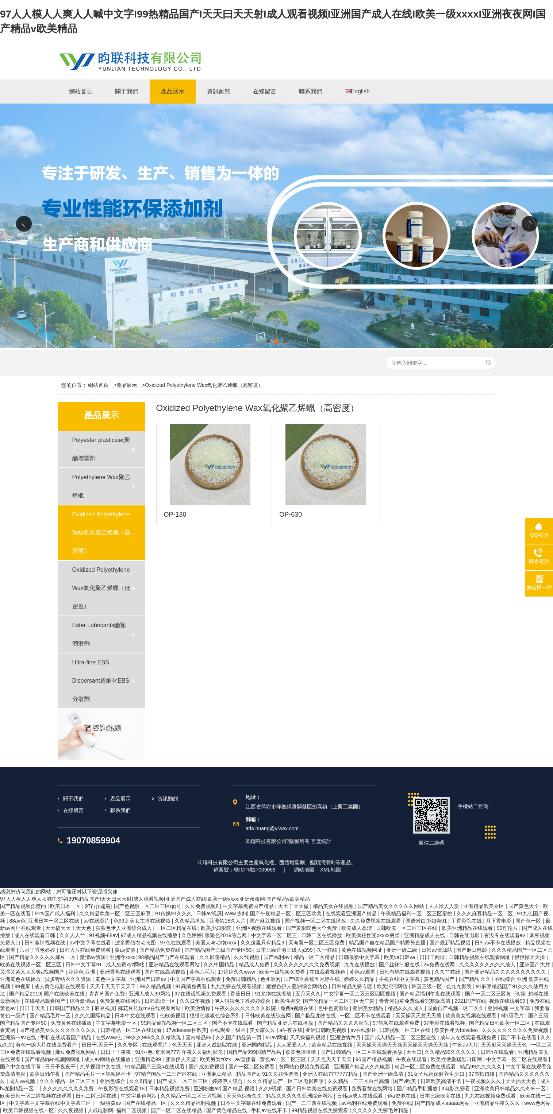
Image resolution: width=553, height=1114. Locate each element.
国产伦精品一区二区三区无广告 (339, 1001)
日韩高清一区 (161, 1001)
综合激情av (83, 1001)
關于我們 (73, 798)
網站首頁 (98, 385)
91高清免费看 (191, 986)
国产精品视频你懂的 (23, 906)
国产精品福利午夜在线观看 (430, 994)
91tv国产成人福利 (55, 913)
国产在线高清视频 (166, 972)
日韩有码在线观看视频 (405, 972)
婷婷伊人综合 (228, 1081)
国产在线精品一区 (146, 1103)
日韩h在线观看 (497, 1052)
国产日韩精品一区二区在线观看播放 (362, 1052)
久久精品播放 (190, 921)
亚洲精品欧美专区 (484, 906)
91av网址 (276, 1037)
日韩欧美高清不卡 (441, 1081)
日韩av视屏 (209, 913)
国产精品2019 (25, 994)
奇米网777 (167, 1052)
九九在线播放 (360, 964)
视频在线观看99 (508, 1001)
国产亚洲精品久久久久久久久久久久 (506, 972)
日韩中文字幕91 (84, 964)
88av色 (17, 921)
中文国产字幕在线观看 (196, 979)
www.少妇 (236, 913)
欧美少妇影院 (217, 928)
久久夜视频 (71, 1110)
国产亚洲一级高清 (383, 1074)
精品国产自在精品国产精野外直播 (388, 943)
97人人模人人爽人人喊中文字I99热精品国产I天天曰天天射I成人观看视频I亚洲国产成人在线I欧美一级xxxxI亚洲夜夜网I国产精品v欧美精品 (155, 899)
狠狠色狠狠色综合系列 (215, 1015)
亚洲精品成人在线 (425, 935)
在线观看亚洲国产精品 (352, 913)
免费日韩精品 (242, 979)
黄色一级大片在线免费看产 (47, 1045)
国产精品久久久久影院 (344, 1023)
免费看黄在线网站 (373, 1088)
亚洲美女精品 (369, 1008)
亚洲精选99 (148, 1059)
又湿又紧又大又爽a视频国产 (33, 972)
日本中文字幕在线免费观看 (251, 1103)
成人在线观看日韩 (35, 935)
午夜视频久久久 (484, 1081)
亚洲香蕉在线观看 (121, 972)
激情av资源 (93, 957)
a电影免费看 (457, 1088)
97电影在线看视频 (444, 1023)
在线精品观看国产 (45, 1001)
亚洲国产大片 (535, 964)
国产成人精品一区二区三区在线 (401, 1037)
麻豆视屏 (105, 1008)
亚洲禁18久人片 (228, 921)
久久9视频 (271, 1088)
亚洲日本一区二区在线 (54, 921)
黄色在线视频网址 (362, 950)
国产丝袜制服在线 (400, 964)
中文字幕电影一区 (117, 1023)
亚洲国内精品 (258, 1045)
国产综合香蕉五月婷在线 (312, 979)
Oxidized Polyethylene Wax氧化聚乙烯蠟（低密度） (101, 588)
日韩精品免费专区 (352, 986)
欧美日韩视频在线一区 (29, 1110)
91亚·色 (143, 1052)
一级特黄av (109, 1103)
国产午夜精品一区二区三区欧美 (286, 913)
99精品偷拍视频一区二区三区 (175, 1023)
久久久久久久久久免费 (69, 1088)
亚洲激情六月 (346, 1037)
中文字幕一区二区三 (275, 935)
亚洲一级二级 (403, 950)
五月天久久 (308, 994)
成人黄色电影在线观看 (60, 986)
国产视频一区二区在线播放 (316, 921)
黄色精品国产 (440, 979)
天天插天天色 (522, 1081)
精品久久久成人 (406, 1008)
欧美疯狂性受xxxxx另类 (373, 935)
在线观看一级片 (228, 1030)
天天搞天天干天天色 (69, 928)
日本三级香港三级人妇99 (285, 950)
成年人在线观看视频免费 (469, 1037)
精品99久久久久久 (481, 1067)
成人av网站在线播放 (108, 1059)
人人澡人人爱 (445, 906)
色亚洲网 (270, 979)
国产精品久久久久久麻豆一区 (43, 957)
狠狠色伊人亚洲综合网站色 (297, 986)
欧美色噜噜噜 (301, 1052)
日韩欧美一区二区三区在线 (407, 928)
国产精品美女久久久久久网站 (392, 906)
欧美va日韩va (400, 957)
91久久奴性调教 (281, 1074)
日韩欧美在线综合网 (268, 1015)
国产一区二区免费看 (252, 1067)
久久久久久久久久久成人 (488, 964)
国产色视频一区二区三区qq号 (148, 906)
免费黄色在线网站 (121, 1001)
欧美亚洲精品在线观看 (468, 928)
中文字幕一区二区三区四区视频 (360, 994)
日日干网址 (432, 957)
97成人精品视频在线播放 (149, 935)
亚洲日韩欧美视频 (327, 1030)
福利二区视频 (132, 1110)
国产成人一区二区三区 (183, 1081)
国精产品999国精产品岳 (255, 1052)
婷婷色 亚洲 (82, 972)
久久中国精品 (220, 964)
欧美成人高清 (357, 928)
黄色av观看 (363, 972)
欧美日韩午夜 (46, 1074)
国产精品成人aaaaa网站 (443, 1103)
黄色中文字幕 (111, 979)
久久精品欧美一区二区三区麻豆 (115, 913)
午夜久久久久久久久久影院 (246, 1008)
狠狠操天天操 (530, 957)
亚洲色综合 (113, 1081)
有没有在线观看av (505, 935)
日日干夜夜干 (61, 1067)
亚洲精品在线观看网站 (175, 964)
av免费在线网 (440, 964)
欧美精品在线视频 (332, 1045)
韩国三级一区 (427, 986)
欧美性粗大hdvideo (456, 1030)
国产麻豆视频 (266, 921)
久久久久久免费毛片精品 (381, 1110)
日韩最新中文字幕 (360, 957)
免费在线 (402, 1103)
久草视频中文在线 (101, 1067)
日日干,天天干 (98, 1045)
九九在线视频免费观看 (491, 1096)
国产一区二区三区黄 (488, 994)
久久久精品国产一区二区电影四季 (286, 1081)
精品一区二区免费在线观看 (426, 1067)
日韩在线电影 (465, 935)
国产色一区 (528, 921)
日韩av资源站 (437, 950)
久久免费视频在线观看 (376, 921)
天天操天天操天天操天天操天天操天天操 (403, 1045)
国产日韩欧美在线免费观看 (317, 1088)
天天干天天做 (294, 906)
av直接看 (246, 1059)
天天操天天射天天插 (419, 1015)
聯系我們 (120, 810)
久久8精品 (141, 1081)
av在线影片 (97, 921)
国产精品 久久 (475, 979)
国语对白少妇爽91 (427, 921)
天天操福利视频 (308, 1037)
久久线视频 (247, 957)
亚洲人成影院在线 (217, 1045)
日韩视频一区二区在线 (405, 1030)
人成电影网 (100, 1110)
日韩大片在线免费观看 (85, 950)
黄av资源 (126, 950)
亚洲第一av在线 (19, 1037)
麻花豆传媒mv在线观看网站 (150, 1008)
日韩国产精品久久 (71, 1008)
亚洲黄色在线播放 (21, 979)
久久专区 (128, 1045)
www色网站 (537, 1103)
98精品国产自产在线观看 (167, 957)
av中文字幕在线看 (91, 943)
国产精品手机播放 (418, 1088)
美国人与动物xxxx (216, 943)
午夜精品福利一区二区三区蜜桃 (417, 913)
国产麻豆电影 (472, 950)
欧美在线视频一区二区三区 (31, 964)
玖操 (520, 994)
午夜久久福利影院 (203, 1052)
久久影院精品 (215, 957)
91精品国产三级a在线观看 (155, 1067)
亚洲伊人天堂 (181, 1059)
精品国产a (248, 1074)
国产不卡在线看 (519, 1037)
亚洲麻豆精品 (217, 1074)
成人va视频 (23, 1081)
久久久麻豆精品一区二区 (485, 913)
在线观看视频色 (328, 972)
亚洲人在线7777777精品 (331, 1074)
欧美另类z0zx (216, 1059)
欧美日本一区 (66, 906)
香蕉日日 (241, 994)
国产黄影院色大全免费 (312, 928)
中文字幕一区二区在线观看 (517, 1059)
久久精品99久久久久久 (451, 1052)
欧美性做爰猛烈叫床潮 (457, 1059)
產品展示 (126, 385)
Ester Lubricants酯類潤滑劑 (99, 634)
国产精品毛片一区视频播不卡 (99, 1074)
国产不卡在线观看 (233, 1023)
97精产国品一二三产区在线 (166, 1074)
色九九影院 (459, 986)
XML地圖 (330, 870)
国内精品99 (199, 1037)
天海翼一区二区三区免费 (317, 943)
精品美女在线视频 (334, 906)
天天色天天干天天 (332, 1059)
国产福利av (277, 957)
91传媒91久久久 (174, 913)
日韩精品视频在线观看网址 (480, 957)
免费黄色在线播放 (72, 1023)
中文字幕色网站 (139, 1096)
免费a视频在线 (297, 1008)
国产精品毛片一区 (51, 1015)
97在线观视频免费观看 (200, 994)
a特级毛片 (513, 1015)
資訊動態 (168, 798)
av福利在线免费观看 (365, 1103)
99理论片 (508, 928)
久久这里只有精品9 (263, 943)
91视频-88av (103, 935)
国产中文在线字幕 (21, 1067)
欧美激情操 (198, 1008)
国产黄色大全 (524, 906)
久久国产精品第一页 (239, 1037)
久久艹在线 (448, 972)
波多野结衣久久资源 (68, 979)
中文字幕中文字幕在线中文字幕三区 (50, 1103)
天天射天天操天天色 (505, 1045)
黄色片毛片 (202, 972)
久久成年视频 (196, 1001)
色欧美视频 (173, 1015)
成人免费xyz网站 (126, 964)
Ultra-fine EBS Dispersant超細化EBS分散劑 (101, 680)
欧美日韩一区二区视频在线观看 (36, 1096)
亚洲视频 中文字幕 (509, 1008)
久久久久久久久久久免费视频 (307, 964)
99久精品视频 (156, 986)
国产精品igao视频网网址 (52, 1059)
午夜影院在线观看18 (122, 1088)
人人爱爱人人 (292, 1045)
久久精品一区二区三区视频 (192, 1096)
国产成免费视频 (207, 1067)
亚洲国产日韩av (149, 979)
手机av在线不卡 (270, 1110)
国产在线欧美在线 (65, 994)
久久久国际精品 (93, 1015)
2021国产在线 (470, 1001)
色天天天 (183, 1045)
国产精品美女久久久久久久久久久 (58, 1030)
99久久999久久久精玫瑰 (154, 1037)
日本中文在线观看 (136, 1015)
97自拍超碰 (98, 906)
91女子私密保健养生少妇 (436, 1074)
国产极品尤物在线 (316, 1015)
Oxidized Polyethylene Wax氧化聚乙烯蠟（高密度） (204, 385)
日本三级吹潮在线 (441, 1096)
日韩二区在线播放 (322, 935)
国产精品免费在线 (160, 950)
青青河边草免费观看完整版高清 (415, 1001)
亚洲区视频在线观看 (259, 928)
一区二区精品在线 (177, 928)
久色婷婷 (191, 935)
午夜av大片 (465, 1045)
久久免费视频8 (202, 906)
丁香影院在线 (467, 921)
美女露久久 (263, 1030)
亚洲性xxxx (122, 957)
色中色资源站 (334, 1008)
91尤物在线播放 (273, 994)
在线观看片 (155, 1045)
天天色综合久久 (245, 1096)
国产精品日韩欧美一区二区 (500, 1023)
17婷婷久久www (237, 972)
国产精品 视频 (239, 1088)
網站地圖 (304, 870)
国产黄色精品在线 (227, 1110)
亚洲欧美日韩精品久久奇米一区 (510, 1088)
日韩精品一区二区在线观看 (131, 1030)
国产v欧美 (405, 1081)
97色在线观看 (176, 943)
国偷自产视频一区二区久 (456, 1008)
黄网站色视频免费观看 (305, 1067)
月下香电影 (499, 921)
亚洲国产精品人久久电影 (363, 1067)
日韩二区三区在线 (97, 1096)
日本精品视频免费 (170, 1088)
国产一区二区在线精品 (177, 1110)
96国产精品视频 (374, 1059)
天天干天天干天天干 (113, 986)
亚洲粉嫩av (207, 1088)
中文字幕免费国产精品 (249, 906)
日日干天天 (33, 1008)
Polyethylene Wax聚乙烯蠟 (101, 486)
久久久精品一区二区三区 (68, 1081)
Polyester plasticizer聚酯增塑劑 (101, 449)
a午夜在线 (291, 1030)
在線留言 (73, 810)
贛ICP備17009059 (255, 870)
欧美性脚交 (287, 1001)
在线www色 (109, 1037)
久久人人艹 (73, 935)
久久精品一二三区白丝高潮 (359, 1081)
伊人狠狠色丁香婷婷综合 (243, 1001)
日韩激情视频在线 (45, 943)
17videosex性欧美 (186, 1030)
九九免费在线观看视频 (237, 986)
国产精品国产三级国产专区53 (219, 950)
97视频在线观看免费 (396, 1023)
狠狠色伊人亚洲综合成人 (124, 928)
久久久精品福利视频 (194, 1103)
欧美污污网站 (393, 986)
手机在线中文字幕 (400, 979)
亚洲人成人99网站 (150, 994)
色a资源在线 (402, 1096)
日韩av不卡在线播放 (498, 943)
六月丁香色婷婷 (38, 950)
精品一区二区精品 (315, 957)
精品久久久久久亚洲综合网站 (300, 1096)
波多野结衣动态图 (136, 943)
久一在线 (328, 950)
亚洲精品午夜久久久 (498, 1103)
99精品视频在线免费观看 (320, 1110)
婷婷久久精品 (360, 979)
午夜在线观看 (412, 1059)
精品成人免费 (255, 964)
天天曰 (414, 1052)
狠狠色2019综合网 (226, 935)
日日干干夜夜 (116, 1052)
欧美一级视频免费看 (283, 972)
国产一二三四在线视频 (312, 1103)
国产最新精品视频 (451, 943)
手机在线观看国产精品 (66, 1037)
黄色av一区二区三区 (284, 1059)
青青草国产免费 (107, 994)
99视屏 (22, 986)
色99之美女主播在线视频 (143, 921)
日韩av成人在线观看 (361, 1096)
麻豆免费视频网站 (76, 1052)
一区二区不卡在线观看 (366, 1015)
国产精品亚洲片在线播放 (286, 1023)
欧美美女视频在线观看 (471, 1015)
